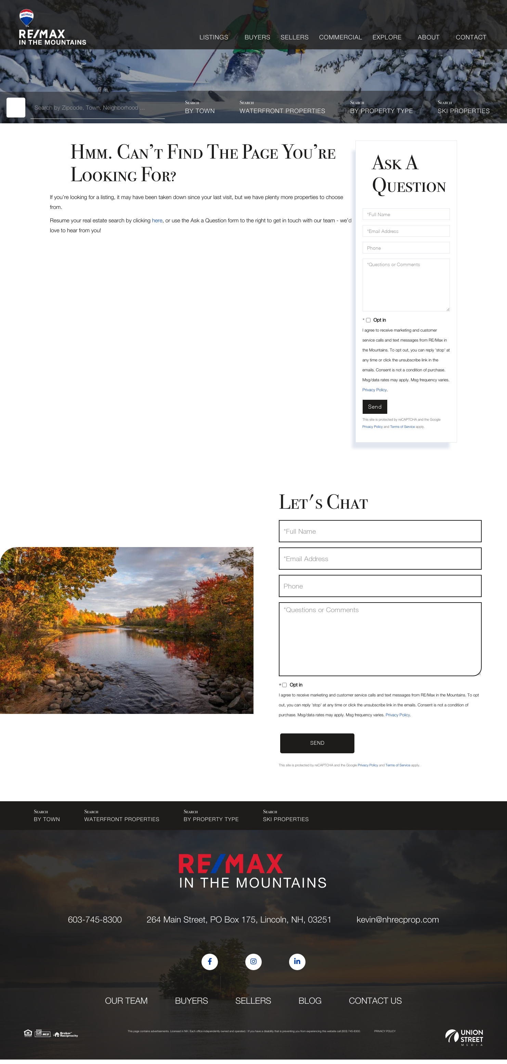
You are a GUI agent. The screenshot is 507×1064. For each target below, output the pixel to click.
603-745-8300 (366, 18)
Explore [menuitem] (387, 37)
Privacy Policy (375, 389)
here (157, 221)
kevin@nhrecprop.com (416, 18)
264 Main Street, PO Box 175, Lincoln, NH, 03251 (239, 924)
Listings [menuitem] (214, 37)
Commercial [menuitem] (340, 37)
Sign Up (478, 18)
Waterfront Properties (283, 110)
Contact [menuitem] (471, 37)
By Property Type (381, 110)
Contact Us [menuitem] (375, 1005)
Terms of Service (402, 427)
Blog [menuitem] (310, 1005)
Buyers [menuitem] (257, 37)
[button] (17, 107)
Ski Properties (464, 110)
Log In (456, 18)
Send (375, 407)
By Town (200, 110)
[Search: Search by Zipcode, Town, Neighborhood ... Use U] (100, 107)
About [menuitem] (429, 37)
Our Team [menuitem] (126, 1005)
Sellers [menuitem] (295, 37)
